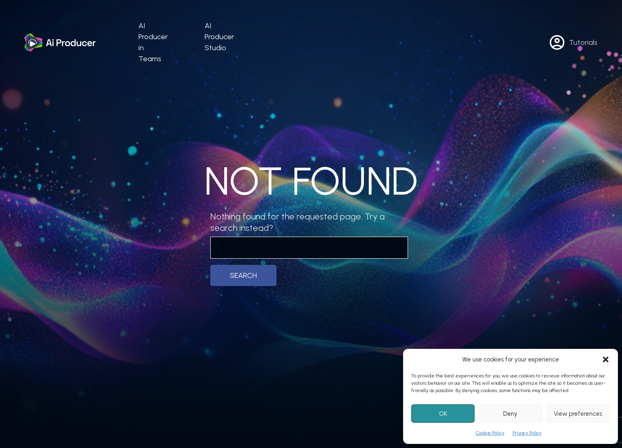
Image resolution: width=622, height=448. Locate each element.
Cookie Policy (490, 433)
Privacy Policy (527, 433)
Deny (510, 413)
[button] (606, 359)
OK (443, 413)
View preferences (578, 413)
